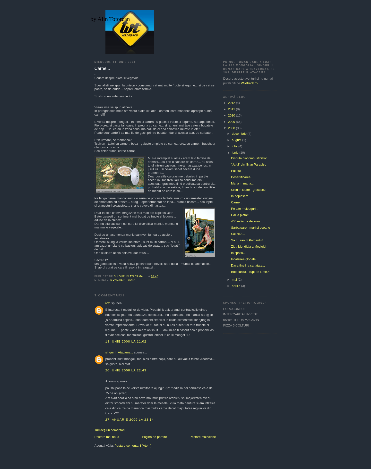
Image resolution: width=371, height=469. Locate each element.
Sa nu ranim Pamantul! (247, 240)
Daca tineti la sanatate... (248, 265)
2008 (232, 128)
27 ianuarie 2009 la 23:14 (129, 419)
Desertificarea (240, 177)
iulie (235, 146)
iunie (235, 152)
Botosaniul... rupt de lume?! (250, 272)
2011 (232, 109)
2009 (232, 122)
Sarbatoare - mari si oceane (250, 227)
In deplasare (240, 196)
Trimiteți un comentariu (111, 430)
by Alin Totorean (110, 19)
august (237, 140)
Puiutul (236, 171)
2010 (232, 115)
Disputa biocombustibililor (249, 158)
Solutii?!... (238, 234)
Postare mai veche (203, 437)
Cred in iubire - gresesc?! (248, 190)
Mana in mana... (242, 183)
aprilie (236, 286)
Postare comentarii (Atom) (133, 445)
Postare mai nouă (107, 437)
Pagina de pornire (154, 437)
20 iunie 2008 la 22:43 (126, 370)
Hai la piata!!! (240, 215)
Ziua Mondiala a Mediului (248, 246)
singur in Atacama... (119, 352)
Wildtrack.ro (249, 83)
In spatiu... (238, 253)
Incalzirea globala (243, 259)
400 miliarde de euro (245, 221)
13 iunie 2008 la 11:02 (126, 341)
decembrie (239, 133)
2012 (232, 103)
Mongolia (118, 279)
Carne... (236, 202)
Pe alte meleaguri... (244, 208)
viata (132, 279)
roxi (108, 303)
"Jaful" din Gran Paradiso (248, 164)
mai (235, 279)
